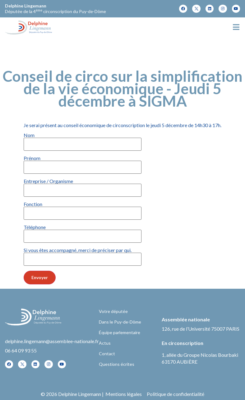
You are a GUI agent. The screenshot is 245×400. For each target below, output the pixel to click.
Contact (107, 353)
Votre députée (113, 311)
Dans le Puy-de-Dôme (120, 321)
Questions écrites (116, 364)
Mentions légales (123, 394)
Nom (82, 140)
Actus (105, 343)
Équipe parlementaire (119, 332)
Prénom (82, 163)
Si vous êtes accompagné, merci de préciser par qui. (82, 255)
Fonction (82, 209)
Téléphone (82, 232)
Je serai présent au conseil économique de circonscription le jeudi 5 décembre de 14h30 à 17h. (122, 203)
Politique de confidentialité (175, 394)
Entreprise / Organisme (82, 186)
